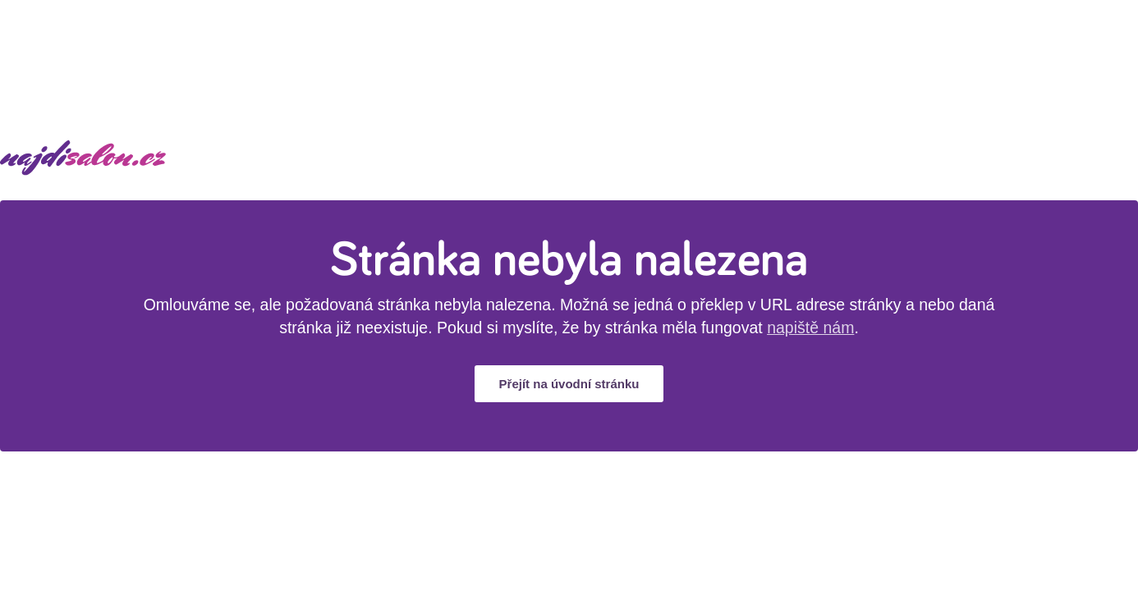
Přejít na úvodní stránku (569, 384)
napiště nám (810, 327)
